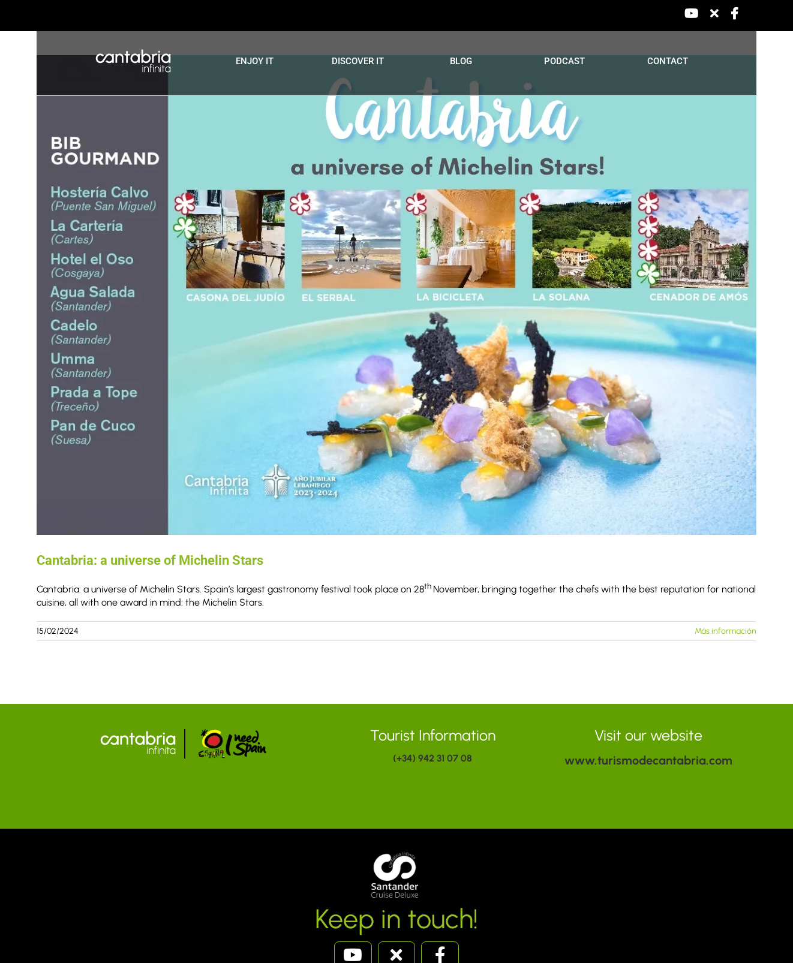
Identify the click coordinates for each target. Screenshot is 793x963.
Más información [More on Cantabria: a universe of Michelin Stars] (725, 631)
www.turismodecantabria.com (648, 760)
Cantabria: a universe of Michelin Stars (150, 560)
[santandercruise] (396, 852)
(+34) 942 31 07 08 (432, 758)
